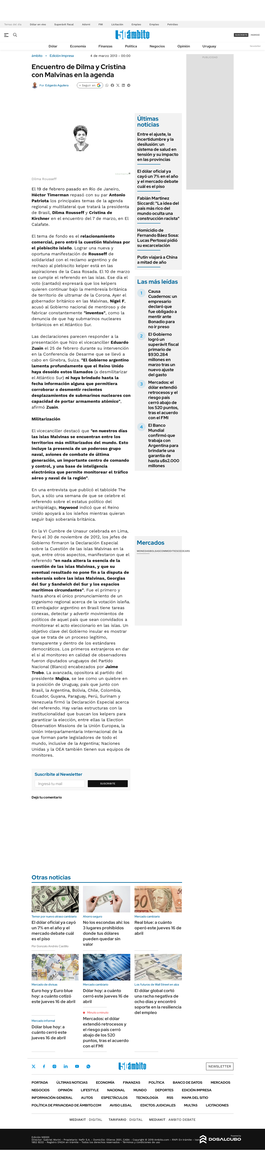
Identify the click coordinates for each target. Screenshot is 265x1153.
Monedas (143, 551)
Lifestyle (90, 1090)
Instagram (54, 1066)
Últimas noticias (72, 1082)
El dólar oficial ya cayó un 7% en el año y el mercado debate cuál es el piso (157, 179)
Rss (170, 1097)
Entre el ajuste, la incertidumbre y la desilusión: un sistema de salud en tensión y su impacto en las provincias (157, 146)
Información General (52, 1097)
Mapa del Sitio (195, 1097)
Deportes (164, 1090)
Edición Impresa (197, 1090)
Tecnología (147, 1097)
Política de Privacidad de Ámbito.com (66, 1105)
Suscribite (107, 783)
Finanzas (105, 46)
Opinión (183, 46)
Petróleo (172, 24)
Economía (78, 46)
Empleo (136, 24)
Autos (87, 1097)
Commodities (169, 551)
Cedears (184, 551)
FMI (101, 24)
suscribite (241, 35)
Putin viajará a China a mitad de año (157, 259)
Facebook (44, 1066)
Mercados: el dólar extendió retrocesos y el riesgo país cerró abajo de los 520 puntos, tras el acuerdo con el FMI (163, 400)
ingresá (255, 35)
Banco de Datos (187, 1082)
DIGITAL (85, 1120)
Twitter (34, 1066)
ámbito (37, 56)
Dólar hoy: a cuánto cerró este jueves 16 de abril (106, 996)
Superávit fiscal (64, 24)
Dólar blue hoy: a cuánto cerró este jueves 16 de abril (49, 1032)
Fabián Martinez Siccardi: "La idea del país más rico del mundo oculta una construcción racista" (158, 208)
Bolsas (155, 551)
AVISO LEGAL (121, 1105)
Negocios (157, 46)
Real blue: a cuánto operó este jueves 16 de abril (157, 928)
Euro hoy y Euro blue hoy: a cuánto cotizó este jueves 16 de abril (53, 996)
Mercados (220, 1082)
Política (131, 46)
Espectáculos (114, 1097)
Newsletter (255, 46)
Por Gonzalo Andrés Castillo (50, 946)
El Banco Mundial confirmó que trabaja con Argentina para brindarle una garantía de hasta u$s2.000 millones (163, 445)
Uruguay (209, 46)
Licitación (117, 24)
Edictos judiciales (158, 1105)
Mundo (140, 1090)
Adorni (86, 24)
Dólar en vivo (38, 24)
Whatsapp (88, 1066)
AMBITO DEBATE (172, 1120)
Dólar (53, 46)
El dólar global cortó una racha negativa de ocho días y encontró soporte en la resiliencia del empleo (157, 1001)
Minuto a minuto (97, 1012)
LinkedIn (66, 1066)
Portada (40, 1082)
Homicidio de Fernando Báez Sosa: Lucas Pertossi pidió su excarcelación (158, 237)
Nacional (116, 1090)
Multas (190, 1105)
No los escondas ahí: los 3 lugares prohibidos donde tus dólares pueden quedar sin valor (106, 933)
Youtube (77, 1066)
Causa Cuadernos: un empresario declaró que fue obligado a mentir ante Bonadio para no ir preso (162, 309)
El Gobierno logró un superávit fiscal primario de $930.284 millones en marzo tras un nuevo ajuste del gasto (163, 354)
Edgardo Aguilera (56, 85)
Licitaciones (217, 1105)
